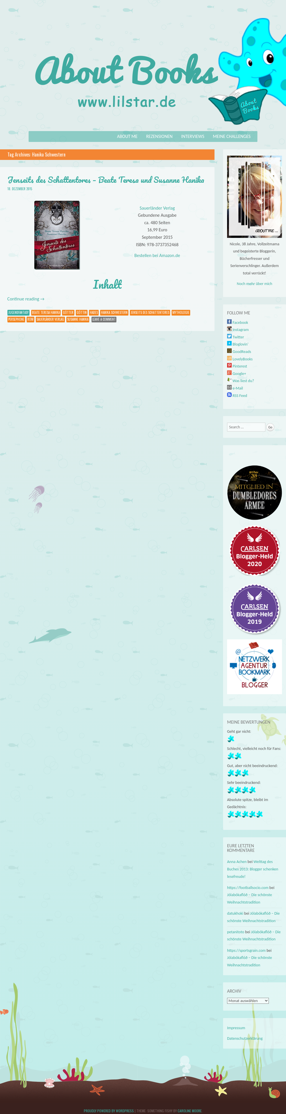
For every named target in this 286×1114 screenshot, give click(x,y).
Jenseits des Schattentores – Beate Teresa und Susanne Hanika (105, 179)
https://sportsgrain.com (246, 950)
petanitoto (235, 932)
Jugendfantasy (18, 312)
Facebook (237, 322)
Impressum (236, 1027)
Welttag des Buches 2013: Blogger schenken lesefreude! (252, 869)
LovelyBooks (240, 359)
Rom (30, 319)
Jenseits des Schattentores (150, 312)
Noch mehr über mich (254, 283)
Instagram (238, 329)
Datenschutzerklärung (245, 1038)
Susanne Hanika (77, 319)
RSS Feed (237, 395)
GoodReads (239, 351)
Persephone (16, 319)
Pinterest (237, 366)
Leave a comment (104, 319)
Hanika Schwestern (114, 312)
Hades (94, 312)
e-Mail (235, 388)
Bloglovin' (237, 344)
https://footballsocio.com (248, 887)
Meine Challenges (232, 136)
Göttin (82, 312)
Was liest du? (240, 380)
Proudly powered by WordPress (109, 1110)
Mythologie (180, 312)
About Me (127, 136)
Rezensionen (159, 136)
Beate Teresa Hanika (46, 312)
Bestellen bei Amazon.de (157, 255)
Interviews (192, 136)
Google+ (236, 373)
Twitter (235, 337)
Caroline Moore (190, 1110)
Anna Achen (237, 861)
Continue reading (26, 299)
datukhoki (235, 913)
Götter (68, 312)
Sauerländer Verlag (157, 208)
